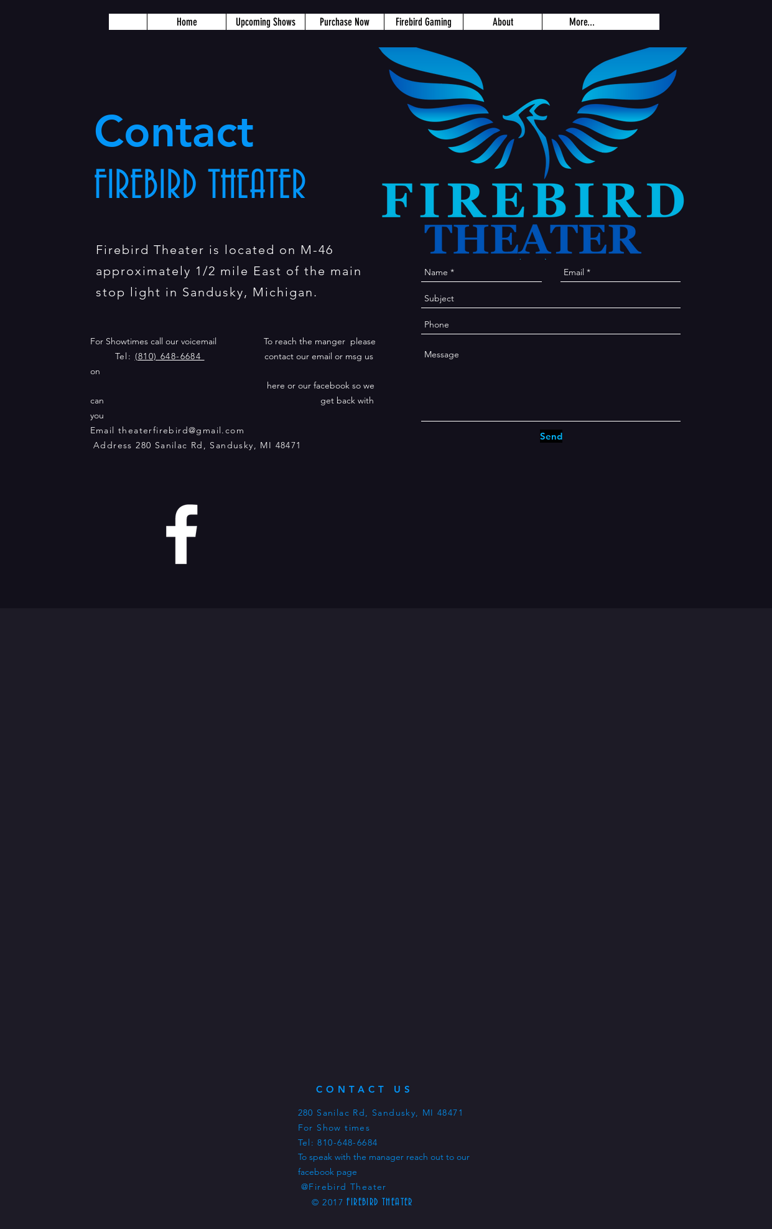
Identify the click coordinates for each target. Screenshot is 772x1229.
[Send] (551, 436)
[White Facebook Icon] (181, 534)
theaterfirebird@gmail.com (181, 430)
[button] (344, 22)
